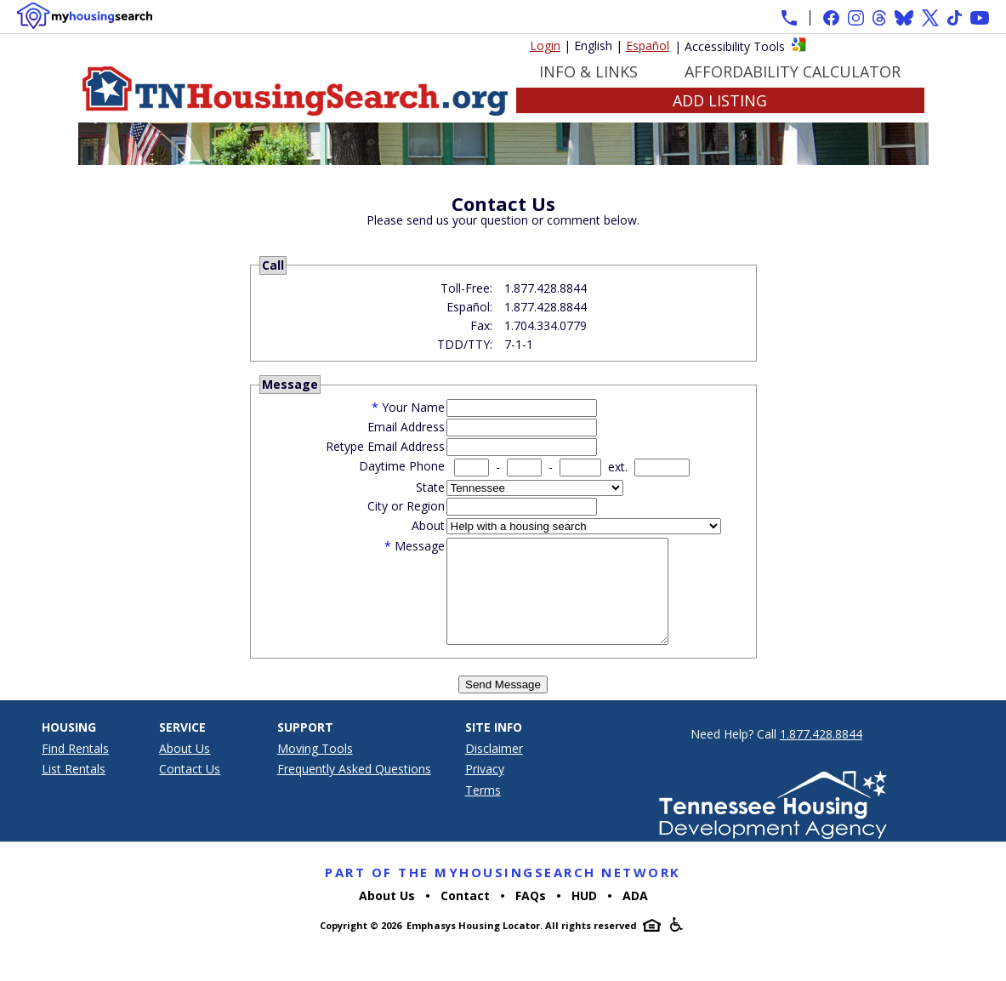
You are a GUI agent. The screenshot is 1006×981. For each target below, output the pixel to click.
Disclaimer (494, 769)
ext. (618, 467)
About (428, 525)
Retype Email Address (385, 446)
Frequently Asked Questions (354, 789)
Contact (465, 916)
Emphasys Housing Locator (473, 945)
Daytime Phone (402, 466)
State (430, 487)
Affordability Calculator (793, 71)
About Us (184, 769)
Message (420, 546)
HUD (584, 916)
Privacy (484, 789)
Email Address (406, 427)
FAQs (530, 916)
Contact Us (189, 789)
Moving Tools (315, 769)
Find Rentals (75, 769)
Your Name (413, 407)
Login (545, 45)
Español (647, 45)
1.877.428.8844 (821, 754)
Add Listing (720, 100)
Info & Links (588, 71)
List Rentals (73, 789)
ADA (635, 916)
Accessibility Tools (735, 46)
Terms (483, 810)
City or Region (406, 506)
